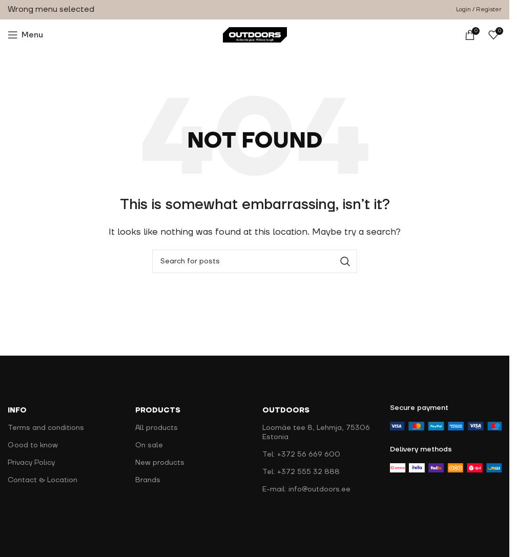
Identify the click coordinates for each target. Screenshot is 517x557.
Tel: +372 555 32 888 (301, 472)
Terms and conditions (46, 427)
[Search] (254, 261)
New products (159, 462)
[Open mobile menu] (25, 35)
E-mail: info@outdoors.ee (306, 489)
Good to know (33, 445)
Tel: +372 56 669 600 (301, 454)
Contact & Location (42, 480)
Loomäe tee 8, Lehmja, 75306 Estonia (316, 432)
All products (156, 427)
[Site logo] (255, 34)
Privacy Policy (31, 462)
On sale (149, 445)
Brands (147, 480)
